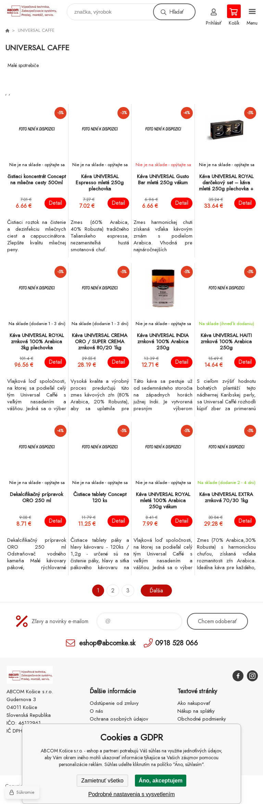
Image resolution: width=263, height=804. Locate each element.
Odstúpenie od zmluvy (114, 703)
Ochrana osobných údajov (119, 719)
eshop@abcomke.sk (107, 642)
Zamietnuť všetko (102, 780)
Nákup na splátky (196, 711)
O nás (96, 711)
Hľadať (176, 12)
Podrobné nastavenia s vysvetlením (131, 794)
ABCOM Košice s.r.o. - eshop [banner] (35, 10)
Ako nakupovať (193, 703)
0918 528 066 (176, 642)
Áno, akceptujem (161, 780)
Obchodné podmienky (201, 719)
